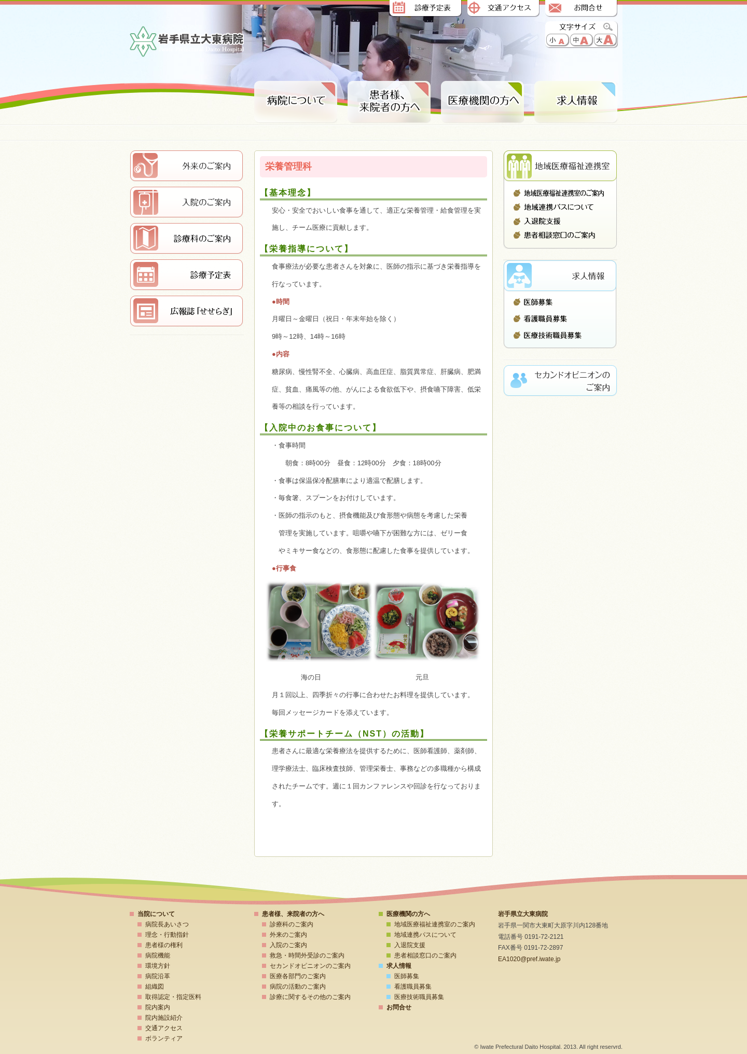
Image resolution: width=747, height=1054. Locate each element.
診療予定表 (425, 9)
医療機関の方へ (408, 914)
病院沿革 (157, 976)
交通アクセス (503, 9)
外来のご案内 (288, 934)
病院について (295, 102)
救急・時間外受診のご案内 (307, 955)
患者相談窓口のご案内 (560, 235)
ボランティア (164, 1038)
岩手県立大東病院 (187, 42)
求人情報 (575, 102)
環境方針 (157, 965)
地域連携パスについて (560, 207)
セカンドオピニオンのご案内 (310, 965)
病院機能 (157, 955)
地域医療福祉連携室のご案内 (560, 193)
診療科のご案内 (291, 924)
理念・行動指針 (167, 934)
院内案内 (157, 1007)
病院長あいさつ (167, 924)
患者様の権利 (164, 945)
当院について (156, 914)
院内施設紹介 (164, 1017)
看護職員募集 (560, 318)
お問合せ (581, 9)
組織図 (154, 986)
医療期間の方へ (482, 102)
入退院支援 (560, 221)
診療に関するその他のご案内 (310, 997)
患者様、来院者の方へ (389, 102)
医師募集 (560, 304)
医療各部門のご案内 (298, 976)
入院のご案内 (288, 945)
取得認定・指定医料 (173, 997)
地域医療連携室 (560, 166)
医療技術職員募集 (560, 332)
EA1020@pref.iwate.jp (529, 959)
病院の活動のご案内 (298, 986)
